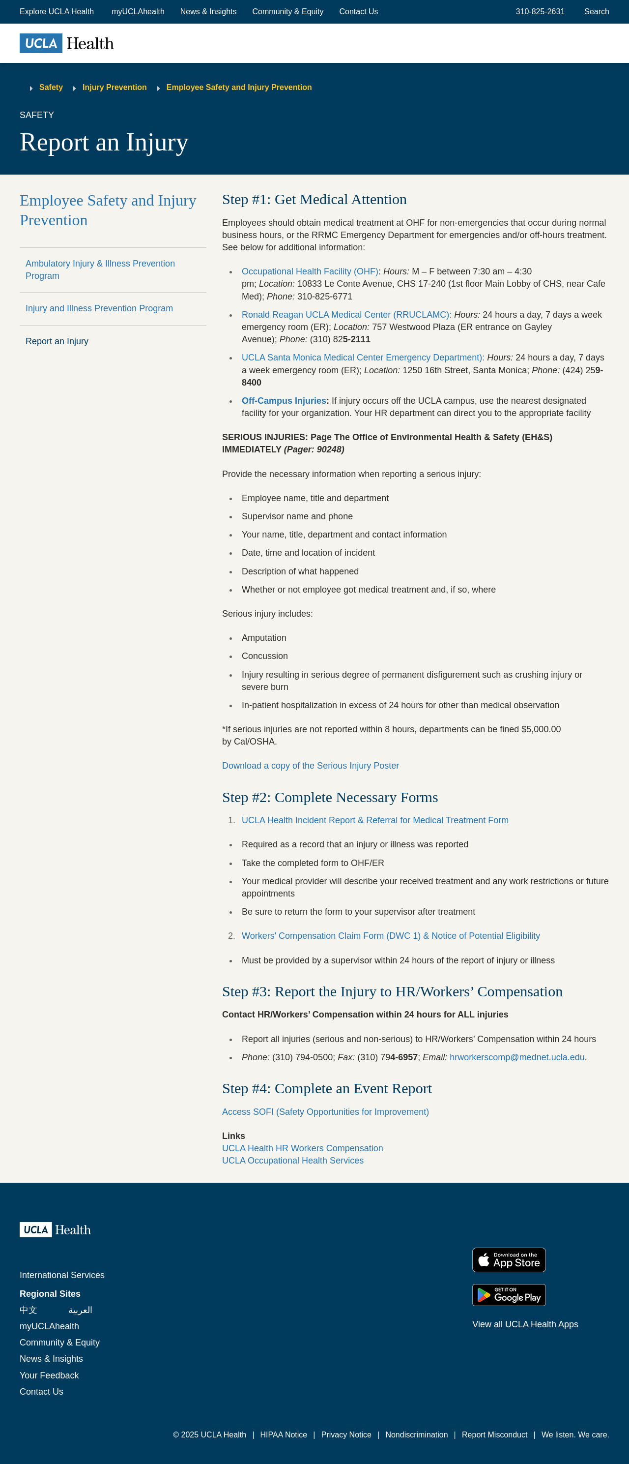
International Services (62, 1275)
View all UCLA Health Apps (525, 1324)
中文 (28, 1310)
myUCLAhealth (138, 11)
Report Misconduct (494, 1435)
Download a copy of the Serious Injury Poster (310, 766)
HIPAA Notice (284, 1435)
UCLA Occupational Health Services (293, 1160)
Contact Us (358, 11)
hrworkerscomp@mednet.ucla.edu (517, 1057)
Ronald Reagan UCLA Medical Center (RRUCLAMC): (347, 315)
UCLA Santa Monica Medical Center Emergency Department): (363, 357)
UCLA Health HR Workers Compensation (302, 1148)
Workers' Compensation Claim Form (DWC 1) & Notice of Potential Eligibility (391, 936)
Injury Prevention (115, 87)
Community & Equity (288, 11)
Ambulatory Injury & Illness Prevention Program (100, 270)
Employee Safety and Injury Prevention (239, 87)
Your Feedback (49, 1375)
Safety (51, 87)
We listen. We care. (575, 1435)
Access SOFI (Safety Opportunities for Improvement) (325, 1112)
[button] (58, 12)
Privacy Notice (346, 1435)
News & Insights (208, 11)
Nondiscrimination (416, 1435)
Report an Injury (57, 341)
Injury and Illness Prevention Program (99, 308)
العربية (80, 1310)
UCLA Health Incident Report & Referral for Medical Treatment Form (376, 820)
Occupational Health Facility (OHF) (310, 271)
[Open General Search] (594, 12)
